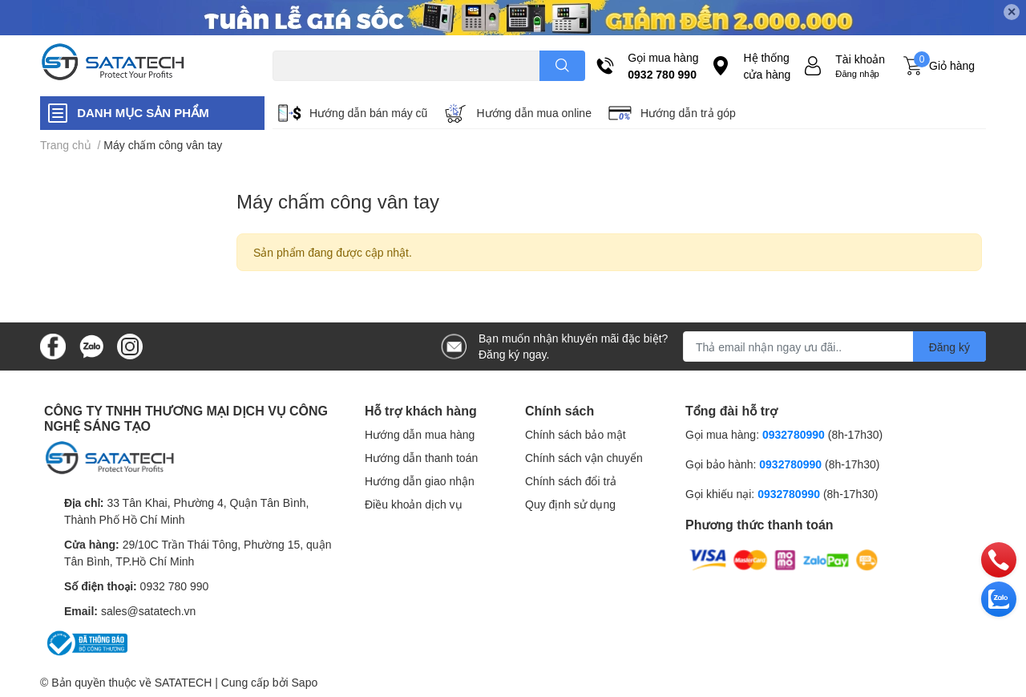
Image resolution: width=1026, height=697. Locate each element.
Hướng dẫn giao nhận (420, 481)
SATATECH (183, 682)
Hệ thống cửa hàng (766, 66)
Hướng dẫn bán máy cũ (368, 113)
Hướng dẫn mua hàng (420, 434)
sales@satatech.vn (148, 611)
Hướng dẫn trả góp (688, 113)
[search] (562, 66)
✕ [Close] (1011, 11)
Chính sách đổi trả (570, 481)
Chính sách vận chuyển (584, 457)
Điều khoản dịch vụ (414, 504)
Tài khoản (860, 59)
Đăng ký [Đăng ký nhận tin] (949, 347)
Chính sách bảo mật (575, 434)
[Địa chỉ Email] (834, 346)
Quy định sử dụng (570, 504)
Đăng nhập (857, 73)
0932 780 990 (662, 74)
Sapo (305, 682)
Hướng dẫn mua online (534, 113)
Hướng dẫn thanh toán (421, 457)
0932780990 (793, 434)
